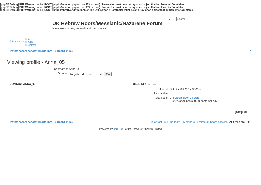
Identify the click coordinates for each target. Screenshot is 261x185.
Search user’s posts (186, 97)
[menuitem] (28, 39)
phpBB (117, 128)
